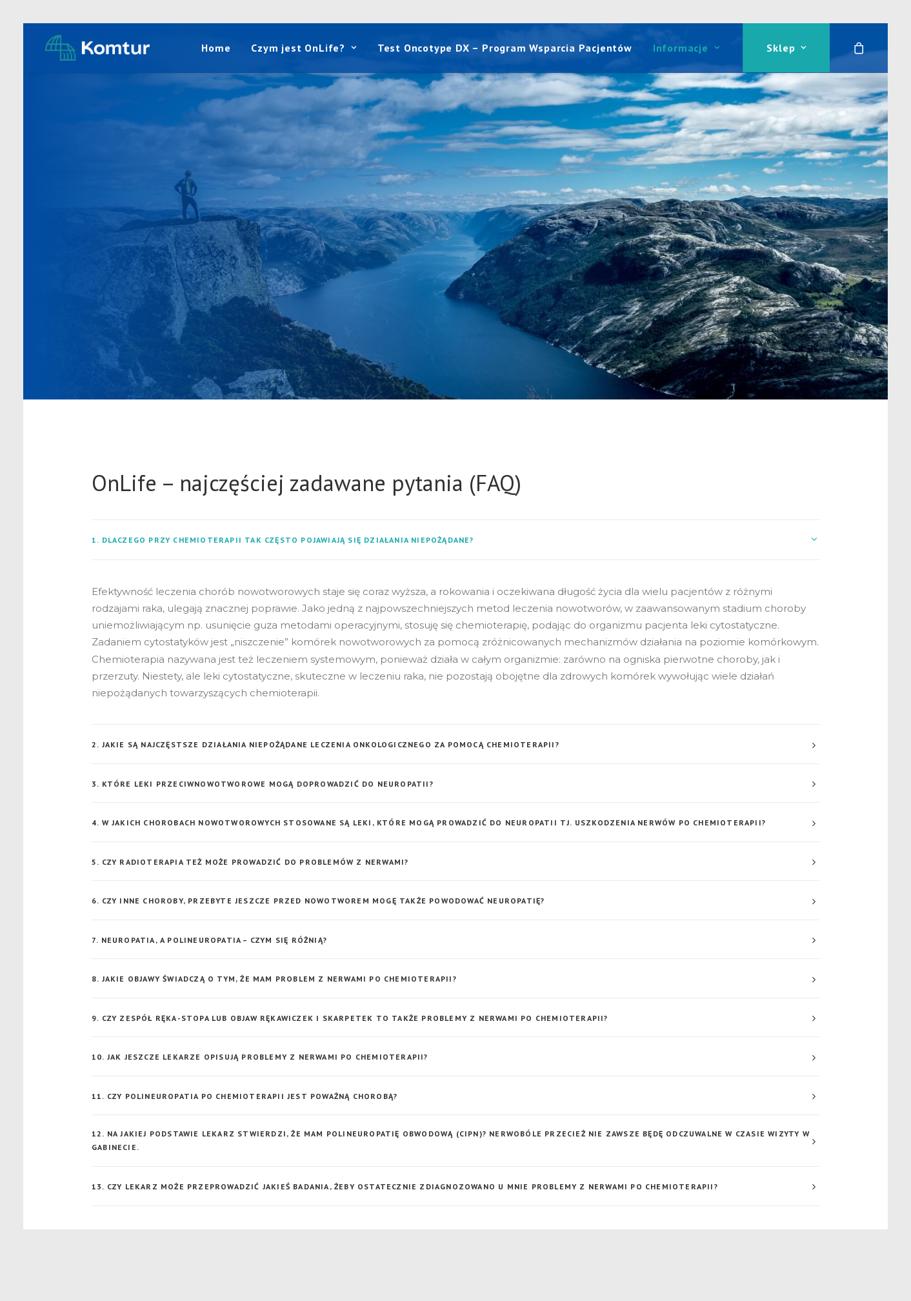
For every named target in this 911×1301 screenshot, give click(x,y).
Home (215, 47)
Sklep (786, 47)
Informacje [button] (686, 47)
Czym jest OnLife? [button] (303, 47)
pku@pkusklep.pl (483, 1210)
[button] (104, 1194)
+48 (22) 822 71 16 (528, 1193)
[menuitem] (215, 47)
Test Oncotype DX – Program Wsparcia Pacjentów (504, 47)
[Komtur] (97, 48)
